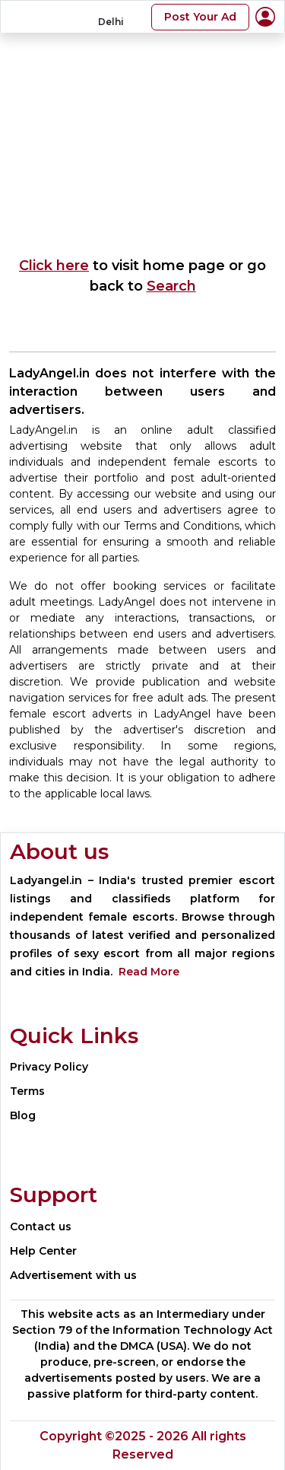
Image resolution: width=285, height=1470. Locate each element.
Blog (23, 1115)
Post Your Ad (200, 17)
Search (171, 286)
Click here (54, 265)
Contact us (40, 1226)
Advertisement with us (73, 1275)
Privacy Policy (49, 1067)
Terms (27, 1091)
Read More (149, 971)
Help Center (43, 1251)
